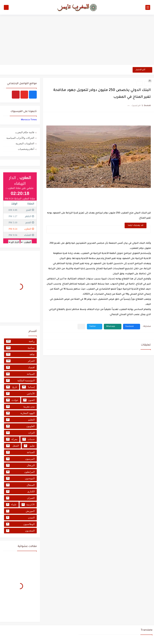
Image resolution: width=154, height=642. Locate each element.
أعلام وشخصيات (26, 149)
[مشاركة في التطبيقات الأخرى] (81, 326)
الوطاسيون (20, 524)
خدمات (28, 439)
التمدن (20, 517)
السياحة (20, 374)
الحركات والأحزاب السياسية (20, 137)
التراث (20, 432)
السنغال (20, 485)
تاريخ (11, 387)
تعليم (29, 445)
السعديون (20, 530)
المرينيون (20, 458)
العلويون (20, 426)
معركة (11, 439)
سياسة (20, 347)
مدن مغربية (20, 406)
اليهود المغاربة (20, 413)
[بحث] (6, 7)
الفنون (29, 400)
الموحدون (20, 478)
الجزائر (20, 360)
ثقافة (20, 354)
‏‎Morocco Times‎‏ (29, 120)
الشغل (12, 445)
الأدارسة (28, 504)
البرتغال (20, 465)
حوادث (12, 400)
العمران (20, 498)
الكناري (20, 491)
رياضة (20, 341)
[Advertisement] (77, 40)
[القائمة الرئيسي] (147, 7)
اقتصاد (20, 367)
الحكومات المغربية (25, 143)
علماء (11, 504)
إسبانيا (28, 387)
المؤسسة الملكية (20, 380)
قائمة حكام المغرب (24, 132)
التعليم (20, 419)
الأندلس (20, 393)
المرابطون (20, 471)
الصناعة (20, 452)
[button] (131, 326)
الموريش (20, 511)
